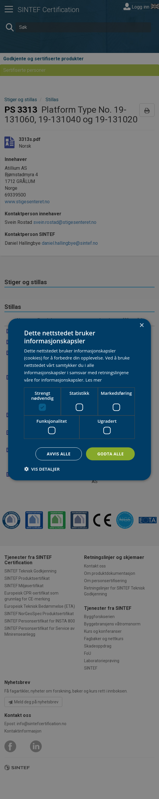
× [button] (141, 325)
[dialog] (79, 400)
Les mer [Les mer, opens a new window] (94, 379)
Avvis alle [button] (58, 454)
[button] (42, 469)
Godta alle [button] (110, 454)
